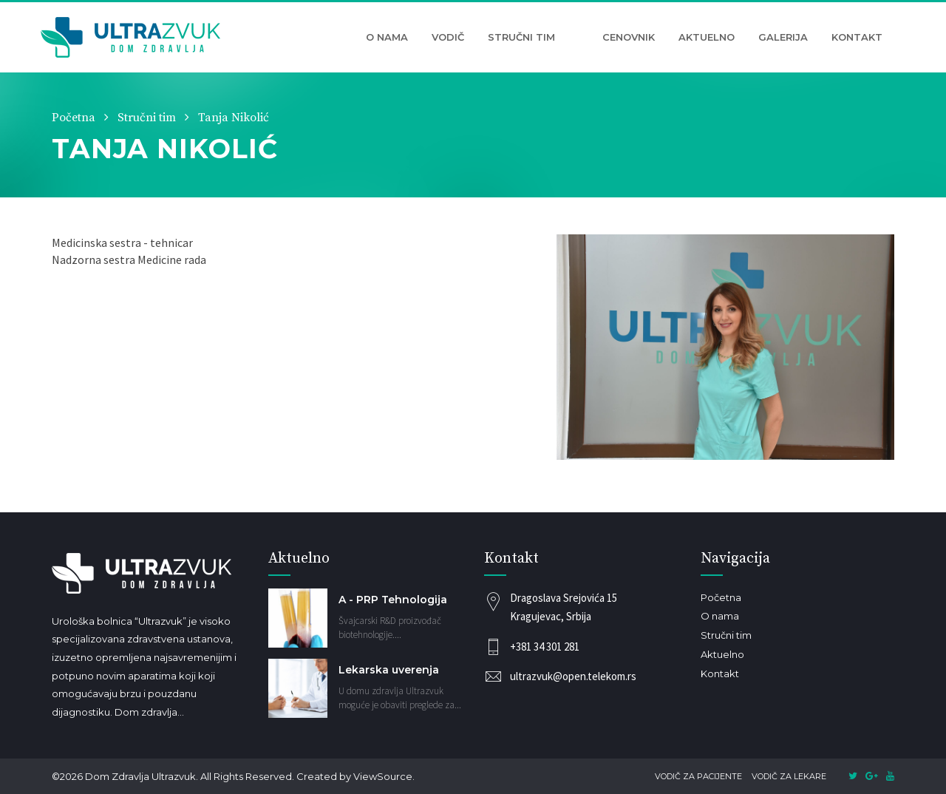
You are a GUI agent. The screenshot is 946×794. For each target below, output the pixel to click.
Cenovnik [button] (628, 37)
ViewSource (382, 776)
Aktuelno (706, 37)
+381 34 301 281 (544, 646)
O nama (387, 37)
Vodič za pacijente (698, 776)
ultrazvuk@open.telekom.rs (573, 676)
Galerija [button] (783, 37)
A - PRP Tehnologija (392, 599)
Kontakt (856, 37)
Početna (73, 117)
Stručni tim (521, 37)
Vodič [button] (448, 37)
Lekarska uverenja (388, 669)
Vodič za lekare (789, 776)
